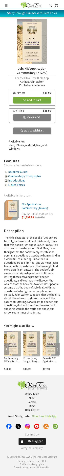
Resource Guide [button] (17, 172)
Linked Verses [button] (16, 185)
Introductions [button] (16, 181)
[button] (50, 5)
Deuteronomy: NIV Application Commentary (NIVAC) (12, 363)
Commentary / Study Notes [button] (24, 176)
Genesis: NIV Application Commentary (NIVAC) (49, 363)
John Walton (36, 82)
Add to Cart (32, 100)
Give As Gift (32, 117)
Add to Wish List (32, 131)
